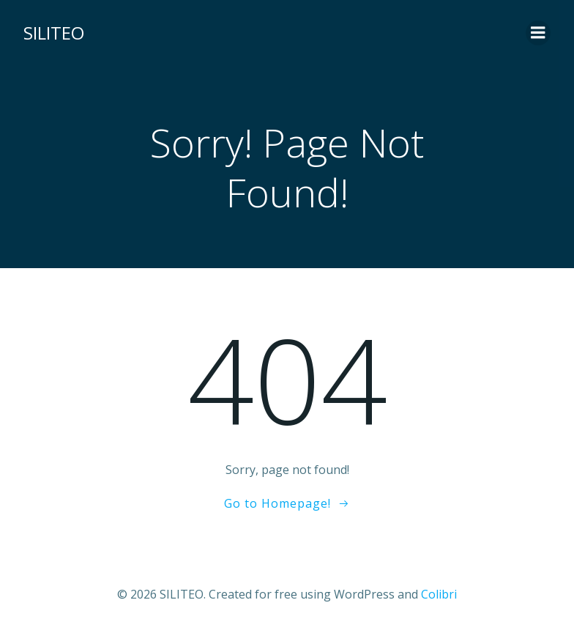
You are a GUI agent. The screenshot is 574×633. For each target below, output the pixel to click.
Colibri (439, 594)
